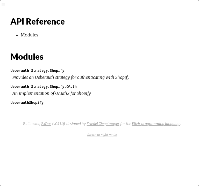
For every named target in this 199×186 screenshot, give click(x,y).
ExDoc (46, 123)
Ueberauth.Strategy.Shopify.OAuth (43, 86)
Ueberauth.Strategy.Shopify (37, 70)
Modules (29, 34)
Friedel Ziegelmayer (103, 123)
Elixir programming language (156, 123)
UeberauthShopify (27, 102)
